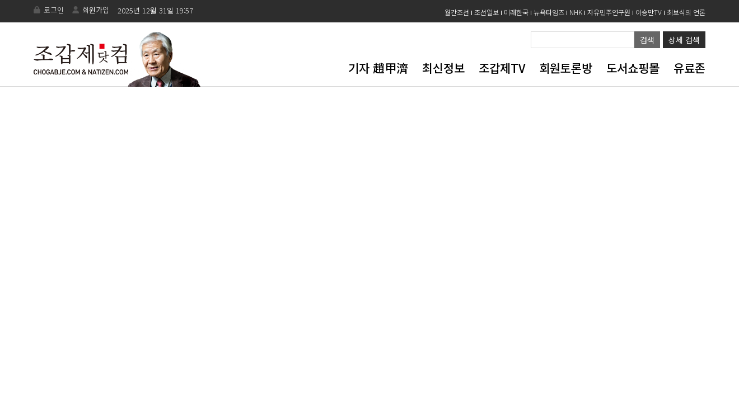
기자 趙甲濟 (378, 67)
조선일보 (486, 12)
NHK (575, 12)
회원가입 (95, 9)
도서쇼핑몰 (633, 67)
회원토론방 (565, 67)
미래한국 (516, 12)
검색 (647, 39)
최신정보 (443, 67)
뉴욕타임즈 (549, 12)
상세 (684, 39)
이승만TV (648, 12)
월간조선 (457, 12)
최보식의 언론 (686, 12)
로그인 (54, 9)
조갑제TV (502, 67)
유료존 (689, 67)
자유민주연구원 (608, 12)
